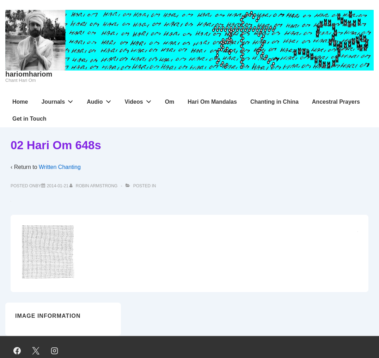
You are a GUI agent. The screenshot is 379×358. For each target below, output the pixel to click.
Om (170, 102)
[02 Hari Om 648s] (57, 185)
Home (20, 102)
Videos (139, 100)
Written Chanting (60, 167)
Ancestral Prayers (336, 102)
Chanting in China (274, 102)
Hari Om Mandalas (212, 102)
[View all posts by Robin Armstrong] (93, 185)
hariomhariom (28, 74)
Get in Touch (29, 119)
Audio (101, 100)
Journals (59, 100)
